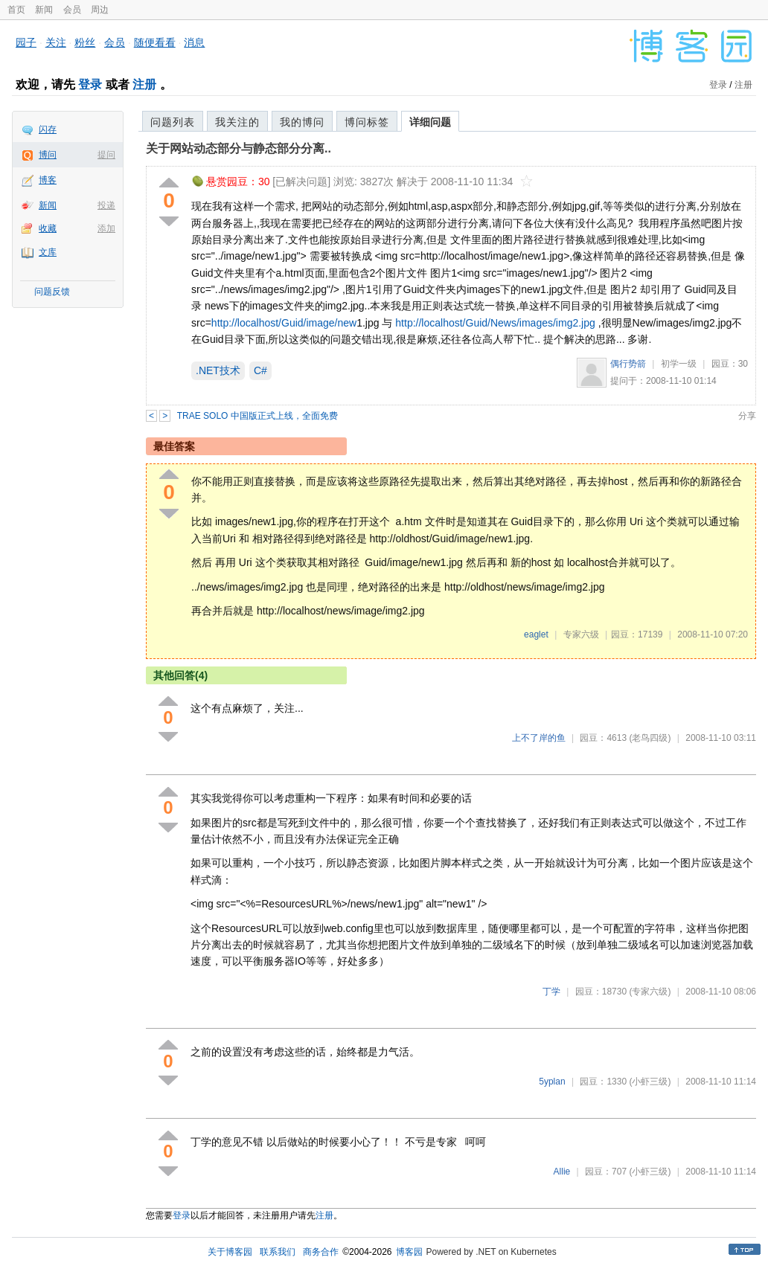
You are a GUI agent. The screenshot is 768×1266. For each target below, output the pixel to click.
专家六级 (581, 634)
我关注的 (237, 122)
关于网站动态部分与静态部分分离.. (238, 148)
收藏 (48, 228)
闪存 (48, 129)
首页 (16, 9)
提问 (106, 155)
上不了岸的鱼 (539, 738)
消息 (194, 42)
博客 (48, 180)
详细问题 (430, 122)
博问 (48, 155)
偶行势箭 (628, 364)
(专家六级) (650, 991)
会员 (72, 9)
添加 (106, 228)
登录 (90, 84)
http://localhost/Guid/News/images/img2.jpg (495, 323)
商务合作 (321, 1252)
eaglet (536, 634)
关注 (55, 42)
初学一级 (679, 364)
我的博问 (302, 122)
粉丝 (84, 42)
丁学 (551, 991)
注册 (144, 84)
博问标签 (367, 122)
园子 (26, 42)
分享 (747, 416)
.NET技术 (218, 370)
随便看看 (155, 42)
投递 (106, 205)
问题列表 (172, 122)
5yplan (552, 1081)
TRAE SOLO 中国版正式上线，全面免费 (257, 416)
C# (260, 370)
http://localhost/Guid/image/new (283, 323)
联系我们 (277, 1252)
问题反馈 (52, 291)
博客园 (409, 1252)
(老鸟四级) (650, 738)
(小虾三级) (650, 1081)
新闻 (44, 9)
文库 (48, 252)
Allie (562, 1171)
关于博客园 (230, 1252)
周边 (100, 9)
